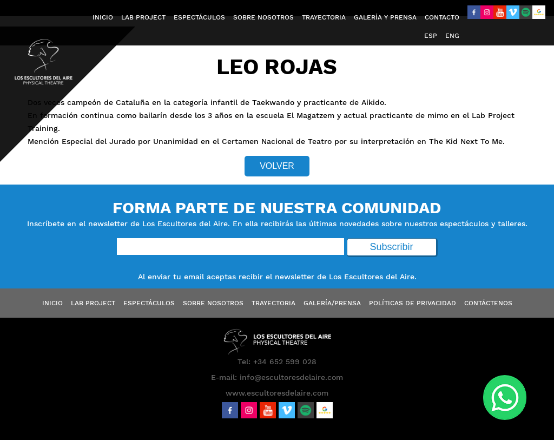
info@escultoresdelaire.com (291, 377)
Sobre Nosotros (213, 303)
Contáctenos (488, 303)
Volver (277, 165)
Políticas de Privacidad (412, 303)
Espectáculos (149, 303)
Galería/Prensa (332, 303)
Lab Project (93, 303)
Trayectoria (273, 303)
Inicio (52, 303)
